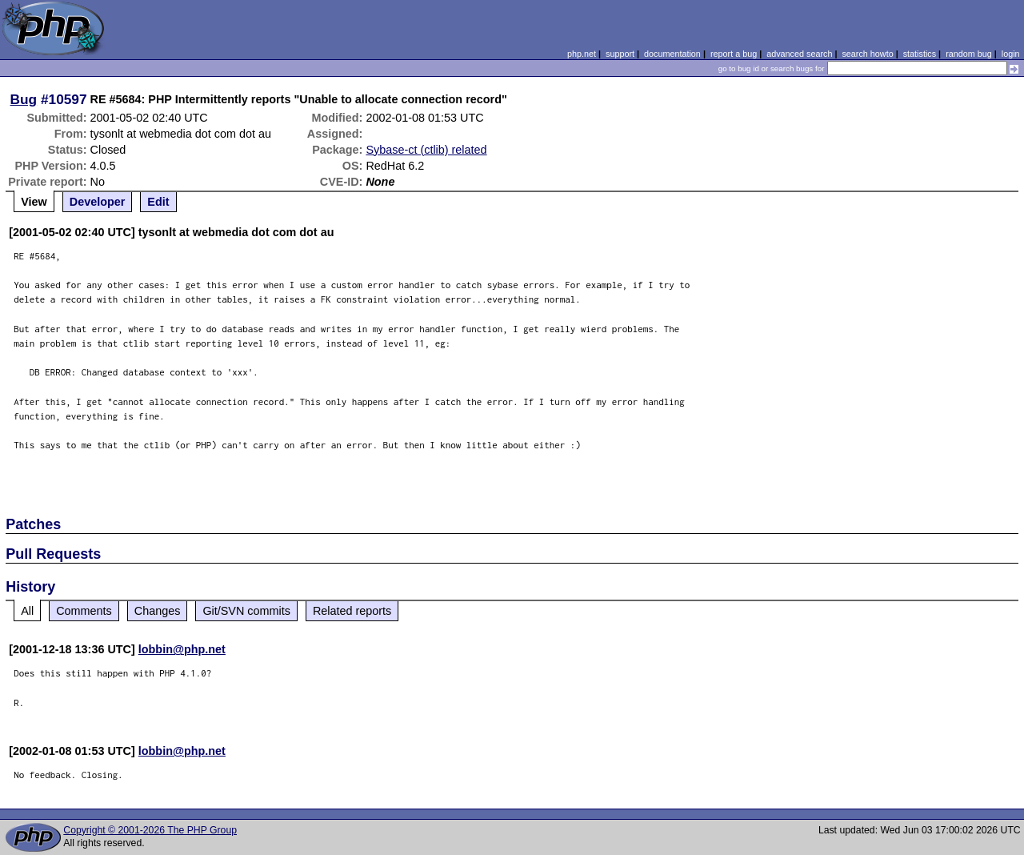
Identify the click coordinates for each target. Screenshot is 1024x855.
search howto (867, 53)
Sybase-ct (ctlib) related (426, 149)
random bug (969, 53)
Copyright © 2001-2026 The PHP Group (150, 830)
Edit (158, 201)
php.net (581, 53)
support (620, 53)
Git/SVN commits (246, 610)
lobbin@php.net (182, 649)
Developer (98, 201)
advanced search (799, 53)
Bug (24, 99)
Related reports (352, 610)
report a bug (733, 53)
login (1011, 53)
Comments (84, 610)
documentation (672, 53)
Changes (157, 610)
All (27, 610)
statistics (919, 53)
